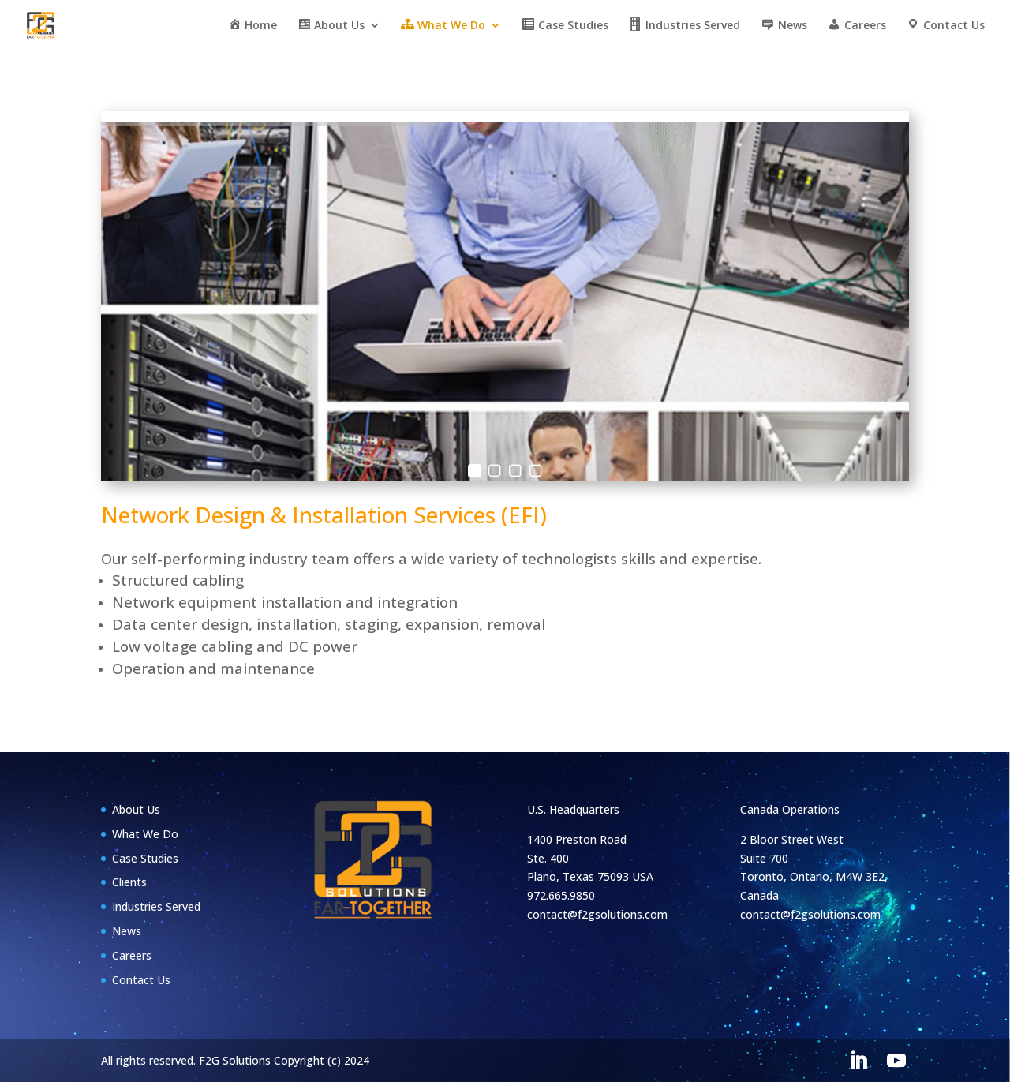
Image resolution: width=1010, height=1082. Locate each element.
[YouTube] (896, 1061)
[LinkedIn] (858, 1061)
